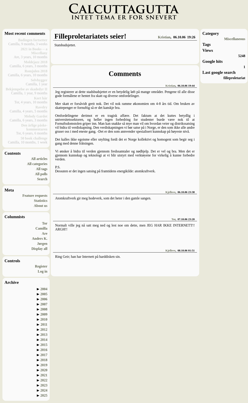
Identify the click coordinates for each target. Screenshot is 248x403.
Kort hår (40, 98)
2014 (43, 340)
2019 (43, 365)
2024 (43, 390)
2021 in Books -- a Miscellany (34, 51)
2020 (43, 370)
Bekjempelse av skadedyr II (26, 89)
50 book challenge (34, 138)
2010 (43, 319)
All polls (41, 174)
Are (44, 233)
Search (42, 179)
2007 (43, 304)
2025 (43, 395)
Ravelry (41, 107)
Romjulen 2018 (36, 71)
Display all (39, 249)
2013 (43, 334)
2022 (43, 380)
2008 (43, 309)
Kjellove (170, 192)
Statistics (40, 200)
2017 (43, 355)
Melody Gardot (35, 116)
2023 (43, 385)
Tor (44, 223)
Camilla (41, 228)
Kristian (164, 37)
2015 (43, 345)
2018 (43, 360)
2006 (43, 299)
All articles (39, 159)
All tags (41, 169)
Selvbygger (39, 80)
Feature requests (34, 195)
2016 (43, 350)
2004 (43, 289)
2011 (43, 324)
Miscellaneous (234, 39)
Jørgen (42, 243)
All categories (37, 164)
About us (40, 206)
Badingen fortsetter (32, 40)
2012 (43, 329)
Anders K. (39, 238)
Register (41, 266)
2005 (43, 294)
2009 (43, 314)
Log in (42, 271)
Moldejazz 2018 (35, 62)
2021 (43, 375)
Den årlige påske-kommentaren (34, 127)
